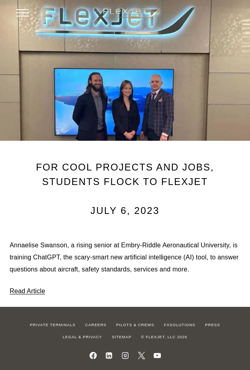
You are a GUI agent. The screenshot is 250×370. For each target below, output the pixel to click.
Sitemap (121, 337)
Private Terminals (52, 325)
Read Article (27, 291)
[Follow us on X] (141, 355)
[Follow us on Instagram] (125, 355)
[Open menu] (22, 13)
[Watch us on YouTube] (157, 355)
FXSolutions (179, 325)
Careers (96, 325)
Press (212, 325)
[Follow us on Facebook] (93, 355)
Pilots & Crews (135, 325)
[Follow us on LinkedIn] (109, 355)
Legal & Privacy (82, 337)
